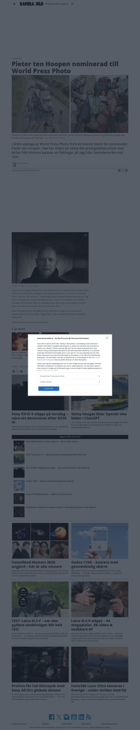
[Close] (108, 338)
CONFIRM (48, 388)
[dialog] (70, 365)
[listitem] (70, 376)
